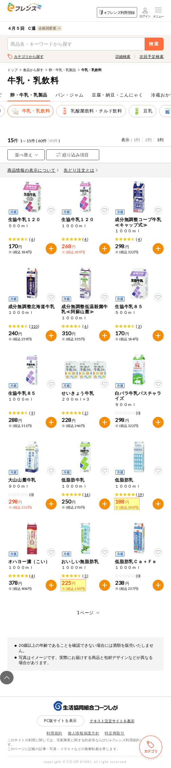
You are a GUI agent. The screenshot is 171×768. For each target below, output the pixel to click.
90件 (53, 140)
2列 (148, 139)
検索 (154, 43)
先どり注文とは (81, 170)
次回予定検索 (152, 56)
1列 (136, 139)
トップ (12, 70)
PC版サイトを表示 (60, 720)
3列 (160, 139)
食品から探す (33, 70)
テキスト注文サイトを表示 (112, 721)
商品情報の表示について (33, 170)
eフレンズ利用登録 (117, 12)
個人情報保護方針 (83, 733)
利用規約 (54, 733)
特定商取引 (114, 733)
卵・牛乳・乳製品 (62, 70)
